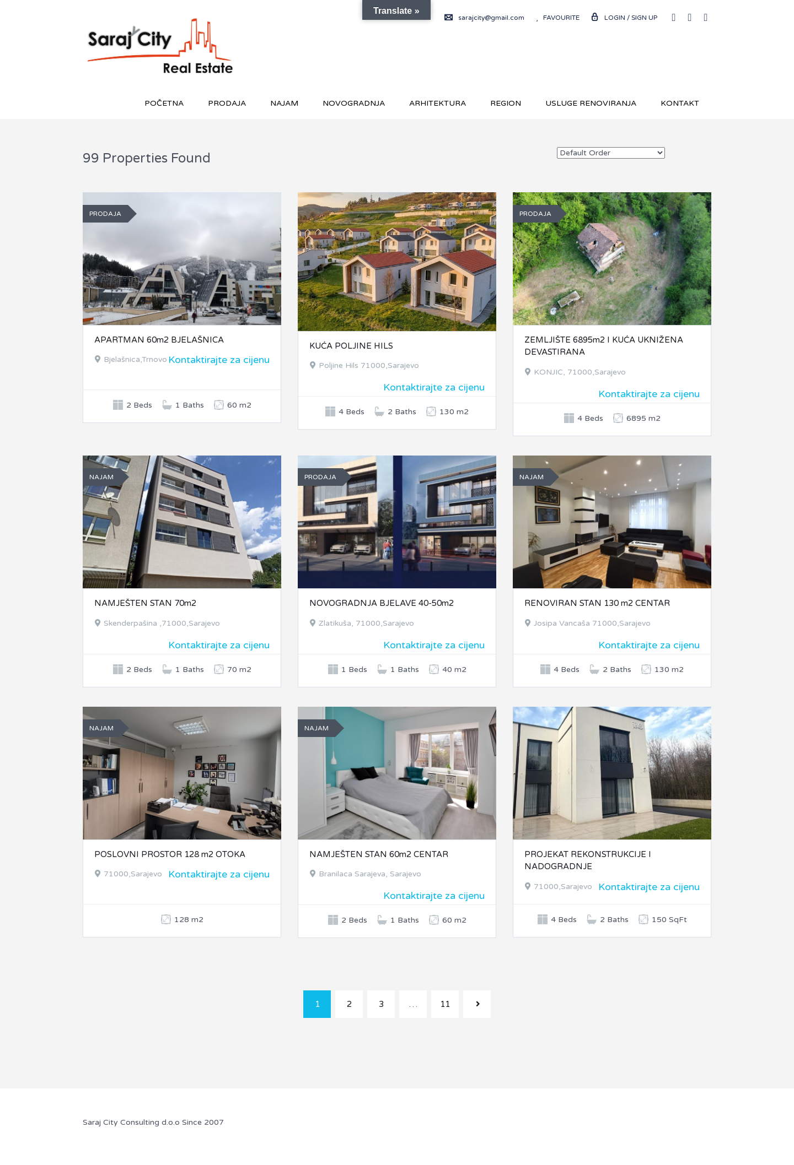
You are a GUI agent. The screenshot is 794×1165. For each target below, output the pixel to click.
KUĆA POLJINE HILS (351, 346)
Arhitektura (437, 103)
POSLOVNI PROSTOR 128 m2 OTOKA (169, 854)
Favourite (557, 17)
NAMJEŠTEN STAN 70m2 (145, 603)
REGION (505, 103)
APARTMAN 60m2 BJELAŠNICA (159, 340)
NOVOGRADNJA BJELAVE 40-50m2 (381, 603)
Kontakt (680, 103)
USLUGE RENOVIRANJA (590, 103)
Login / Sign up (624, 17)
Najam (284, 103)
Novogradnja (354, 103)
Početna (164, 103)
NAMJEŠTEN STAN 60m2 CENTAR (378, 854)
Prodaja (227, 103)
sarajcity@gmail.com (484, 17)
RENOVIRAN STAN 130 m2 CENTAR (597, 603)
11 (445, 1004)
